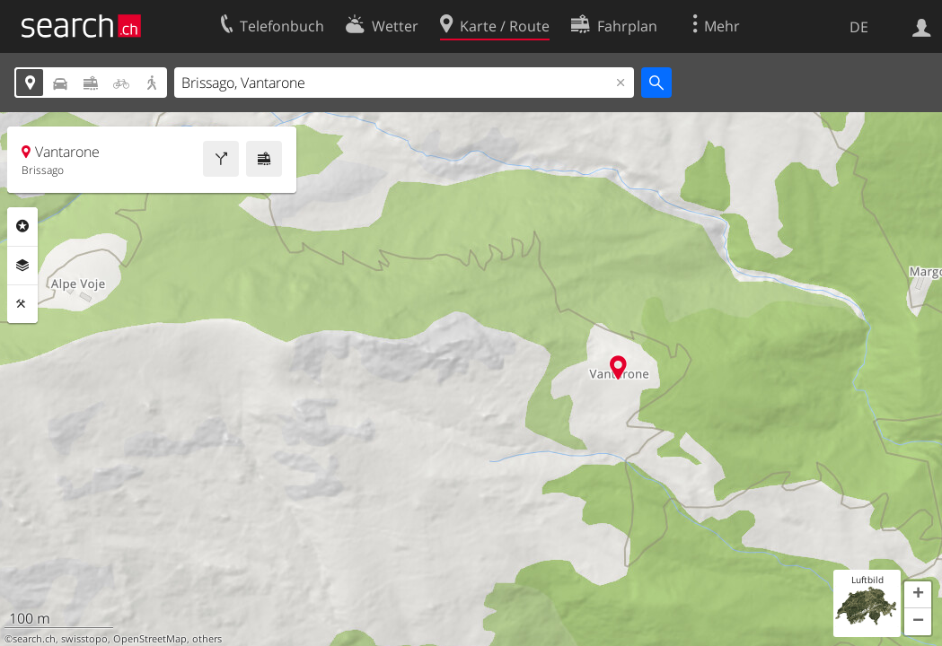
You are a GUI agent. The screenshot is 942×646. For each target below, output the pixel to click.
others (207, 639)
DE (859, 27)
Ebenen (22, 265)
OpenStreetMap (150, 639)
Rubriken (22, 226)
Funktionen (22, 304)
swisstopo (84, 639)
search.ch (34, 639)
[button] (917, 594)
